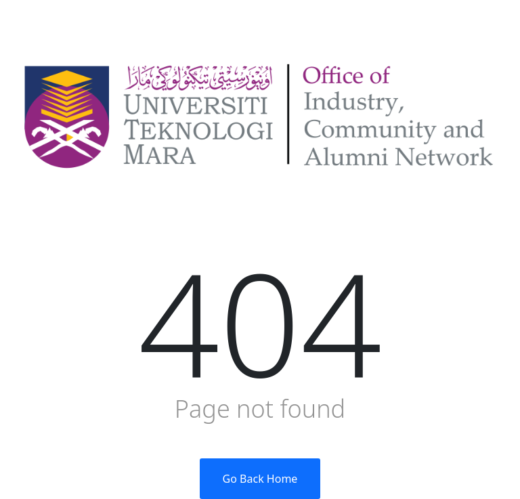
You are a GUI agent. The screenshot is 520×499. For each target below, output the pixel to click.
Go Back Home (260, 478)
